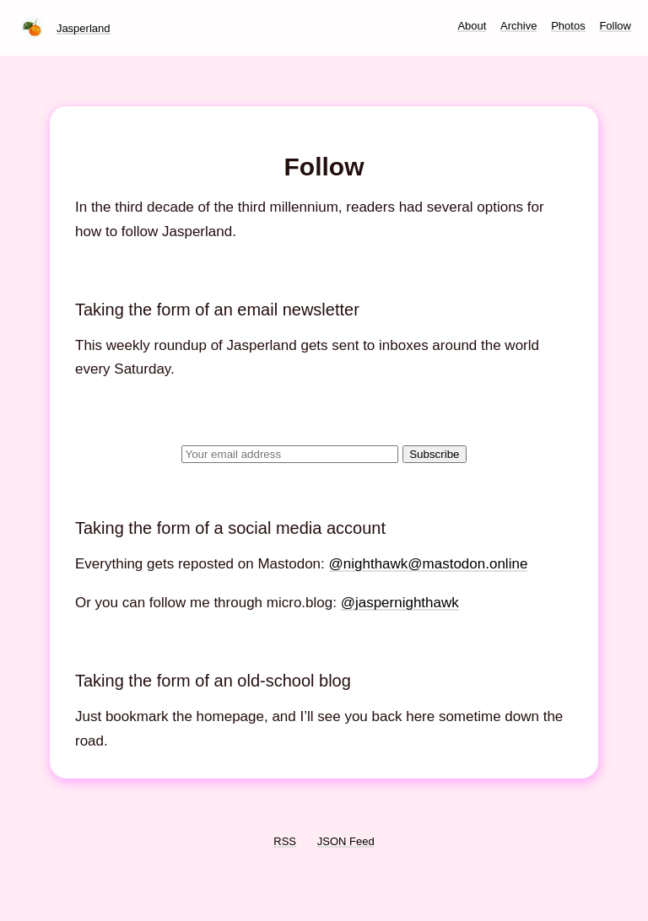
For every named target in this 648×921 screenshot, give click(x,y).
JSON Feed (346, 841)
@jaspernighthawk (400, 603)
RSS (284, 841)
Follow (615, 25)
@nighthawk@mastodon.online (428, 564)
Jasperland (84, 28)
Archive (518, 25)
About (471, 25)
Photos (568, 25)
